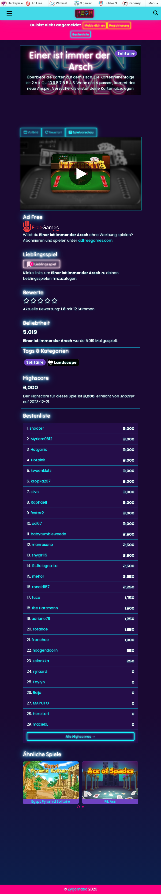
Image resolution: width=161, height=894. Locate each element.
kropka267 (41, 481)
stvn (35, 491)
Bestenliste (80, 34)
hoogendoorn (45, 650)
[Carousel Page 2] (83, 806)
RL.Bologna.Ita (44, 565)
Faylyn (39, 682)
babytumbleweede (48, 534)
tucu (36, 597)
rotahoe (40, 629)
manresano (42, 544)
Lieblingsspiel (41, 264)
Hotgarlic (38, 449)
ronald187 (41, 587)
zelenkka (41, 661)
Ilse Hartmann (45, 608)
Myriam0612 (41, 439)
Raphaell (39, 502)
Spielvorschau (81, 132)
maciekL (40, 724)
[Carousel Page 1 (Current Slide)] (78, 806)
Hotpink (38, 460)
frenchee (40, 639)
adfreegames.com (95, 240)
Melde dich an (95, 25)
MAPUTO (41, 703)
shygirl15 (39, 555)
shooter (37, 428)
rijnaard (40, 671)
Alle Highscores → (81, 736)
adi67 (37, 523)
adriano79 (41, 618)
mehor (38, 576)
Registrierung (119, 25)
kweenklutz (41, 470)
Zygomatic (77, 889)
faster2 (37, 513)
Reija (37, 692)
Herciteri (41, 713)
